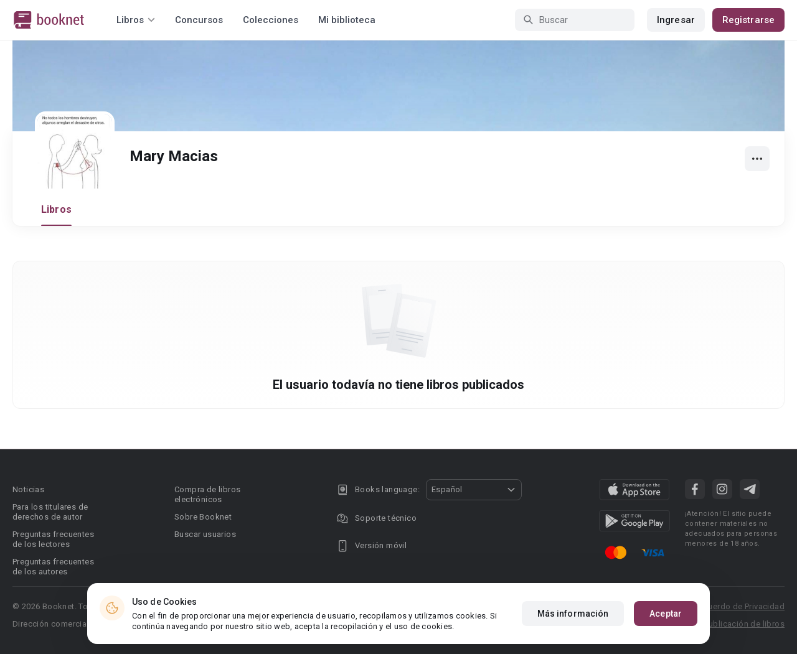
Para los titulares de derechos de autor (50, 511)
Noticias (28, 489)
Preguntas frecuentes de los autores (53, 566)
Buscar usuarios (205, 534)
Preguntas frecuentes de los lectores (53, 539)
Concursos (199, 20)
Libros (56, 209)
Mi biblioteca (346, 20)
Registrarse (748, 20)
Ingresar (676, 20)
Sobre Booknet (203, 516)
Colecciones (270, 20)
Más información (573, 614)
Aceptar (665, 614)
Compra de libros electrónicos (207, 494)
